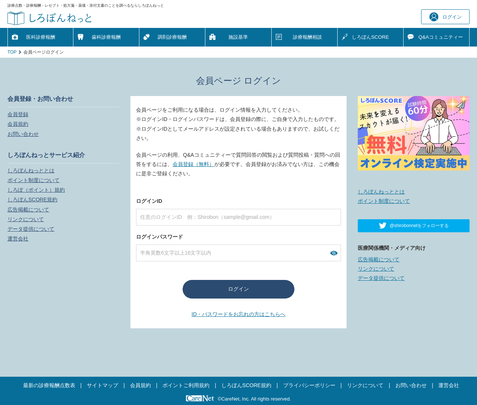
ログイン (445, 17)
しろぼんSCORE (370, 37)
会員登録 (17, 114)
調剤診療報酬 (172, 37)
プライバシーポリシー (309, 385)
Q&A (440, 37)
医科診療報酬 (40, 37)
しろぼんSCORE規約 (32, 199)
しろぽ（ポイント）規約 (36, 190)
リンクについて (25, 219)
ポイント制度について (33, 180)
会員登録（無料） (193, 164)
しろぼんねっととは (30, 170)
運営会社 (17, 239)
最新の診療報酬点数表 (49, 385)
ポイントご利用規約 (185, 385)
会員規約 (17, 124)
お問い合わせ (23, 134)
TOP (11, 52)
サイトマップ (102, 385)
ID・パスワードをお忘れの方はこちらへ (238, 314)
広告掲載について (28, 210)
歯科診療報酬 (106, 37)
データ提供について (30, 229)
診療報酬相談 (307, 37)
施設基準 (238, 37)
